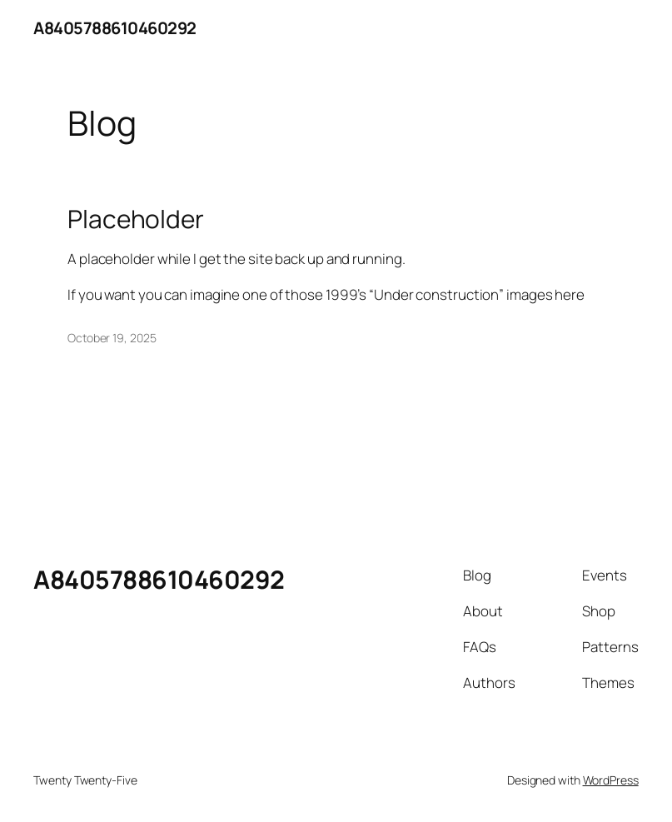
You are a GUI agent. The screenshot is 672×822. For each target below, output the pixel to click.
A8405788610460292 (115, 28)
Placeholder (135, 219)
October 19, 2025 (111, 338)
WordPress (611, 780)
